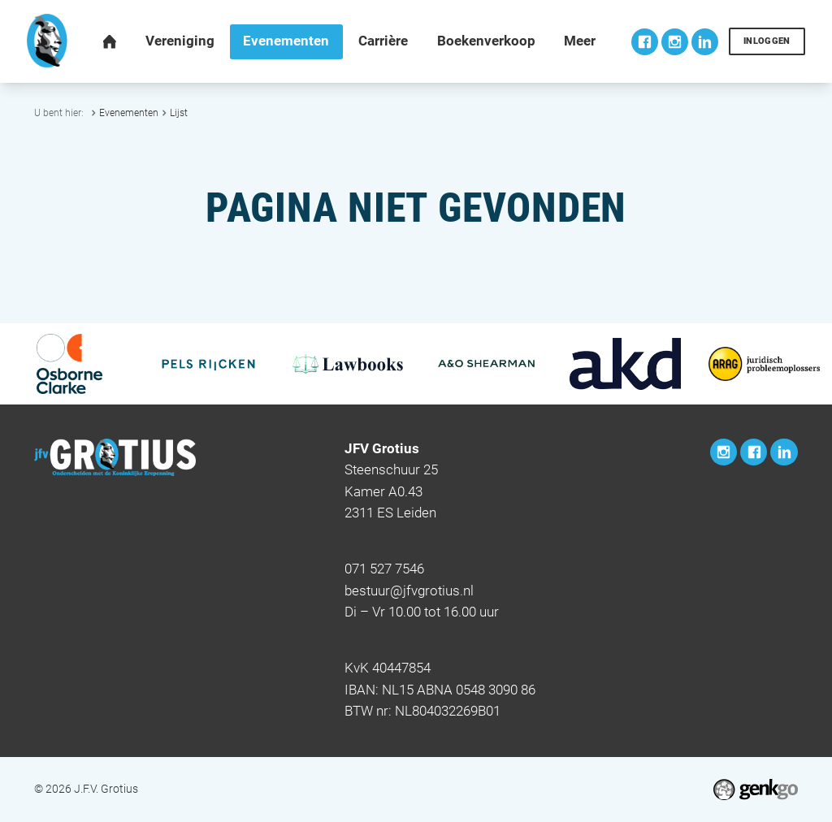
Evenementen (128, 112)
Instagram (674, 41)
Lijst (179, 112)
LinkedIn (704, 41)
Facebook (644, 41)
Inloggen (767, 41)
